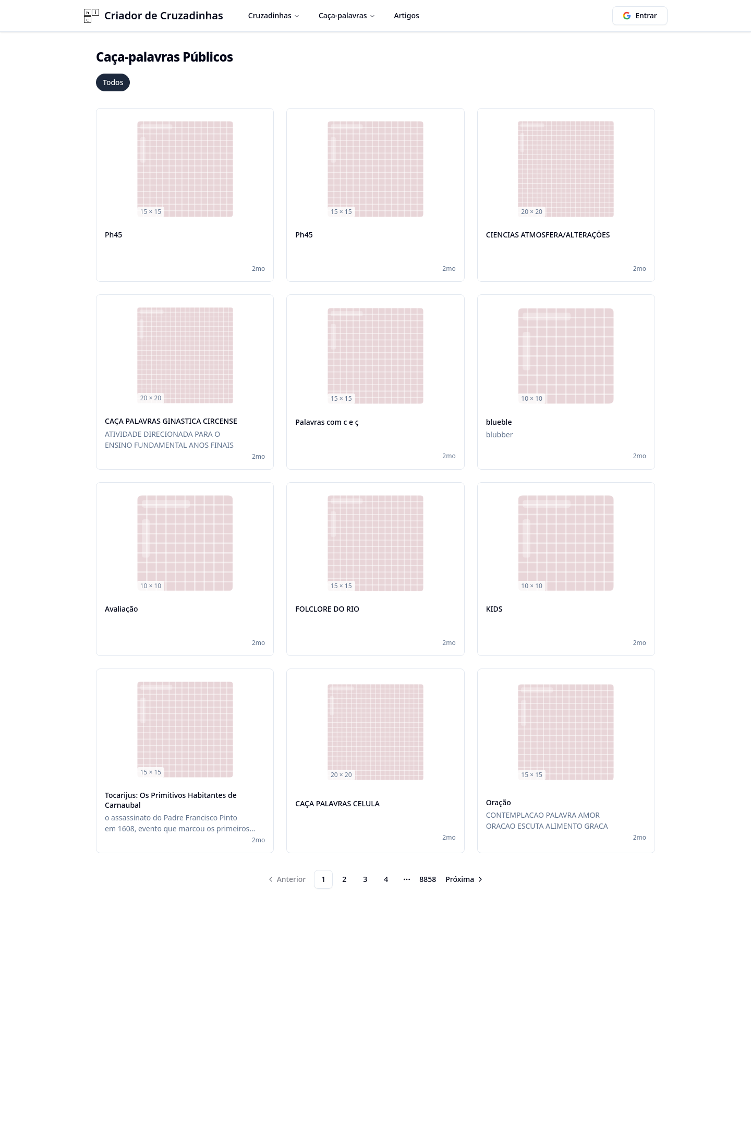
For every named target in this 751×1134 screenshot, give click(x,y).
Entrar (640, 15)
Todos (113, 82)
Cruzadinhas (274, 15)
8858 (427, 879)
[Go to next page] (465, 879)
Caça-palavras (347, 15)
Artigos (406, 15)
